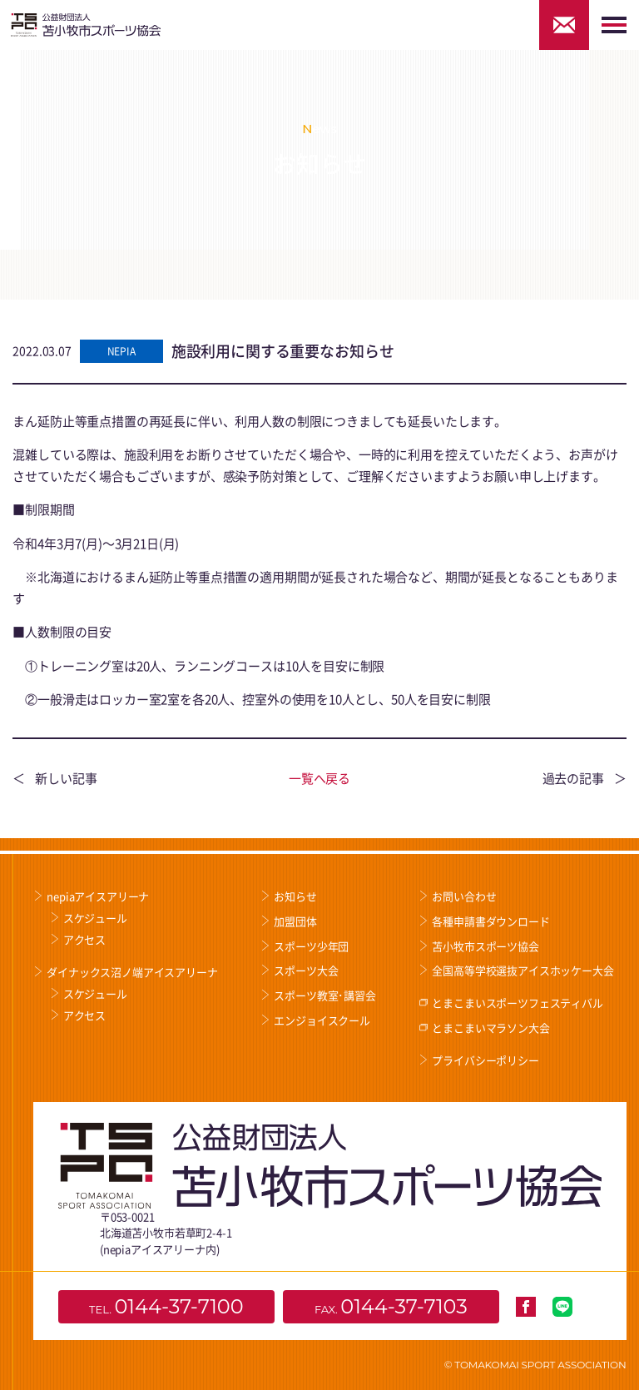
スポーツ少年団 (311, 946)
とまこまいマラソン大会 (490, 1027)
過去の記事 (573, 778)
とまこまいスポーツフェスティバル (517, 1002)
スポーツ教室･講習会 (324, 995)
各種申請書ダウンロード (490, 921)
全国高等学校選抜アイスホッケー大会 (522, 970)
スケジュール (95, 918)
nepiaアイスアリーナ (98, 896)
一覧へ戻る (319, 778)
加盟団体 (295, 921)
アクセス (84, 939)
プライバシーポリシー (485, 1060)
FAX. (391, 1306)
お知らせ (295, 896)
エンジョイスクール (322, 1020)
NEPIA (121, 351)
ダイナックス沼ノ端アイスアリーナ (132, 972)
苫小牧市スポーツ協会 (485, 946)
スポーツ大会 (306, 970)
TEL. (166, 1306)
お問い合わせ (464, 896)
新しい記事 (66, 778)
